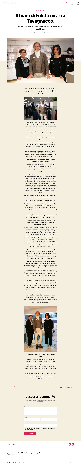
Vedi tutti (42, 10)
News (37, 10)
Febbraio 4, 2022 (39, 32)
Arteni (4, 2)
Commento (26, 406)
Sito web (26, 422)
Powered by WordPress (20, 462)
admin (31, 32)
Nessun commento (50, 32)
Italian (61, 2)
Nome (25, 417)
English (65, 2)
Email (42, 417)
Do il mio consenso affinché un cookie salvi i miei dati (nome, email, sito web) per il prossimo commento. (40, 429)
